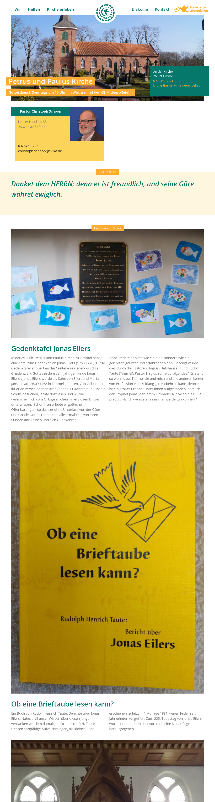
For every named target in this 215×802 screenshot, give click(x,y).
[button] (107, 172)
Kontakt (162, 9)
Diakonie (140, 9)
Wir (18, 9)
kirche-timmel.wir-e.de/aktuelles (176, 85)
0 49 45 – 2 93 (163, 81)
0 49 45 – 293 (28, 145)
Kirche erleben (60, 9)
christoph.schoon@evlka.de (40, 151)
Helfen (34, 9)
